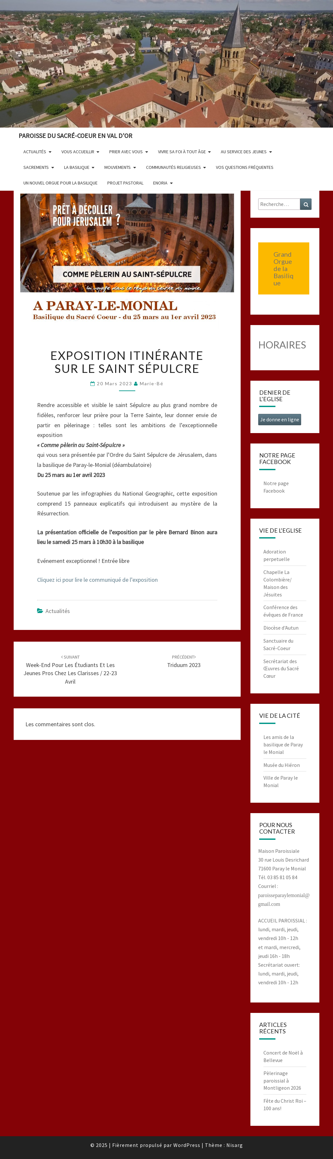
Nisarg (234, 1145)
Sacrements (36, 167)
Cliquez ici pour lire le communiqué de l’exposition (97, 579)
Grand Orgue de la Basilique (283, 268)
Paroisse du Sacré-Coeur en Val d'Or (75, 135)
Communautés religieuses (173, 167)
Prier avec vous (126, 152)
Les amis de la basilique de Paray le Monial (283, 744)
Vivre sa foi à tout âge (182, 152)
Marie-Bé (152, 383)
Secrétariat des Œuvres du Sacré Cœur (281, 668)
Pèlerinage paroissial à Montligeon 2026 (282, 1080)
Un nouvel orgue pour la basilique (60, 183)
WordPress (186, 1145)
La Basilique (76, 167)
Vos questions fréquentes (244, 167)
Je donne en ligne (279, 419)
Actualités (34, 152)
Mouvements (117, 167)
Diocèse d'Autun (281, 627)
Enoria (160, 183)
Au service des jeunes (244, 152)
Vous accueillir (77, 152)
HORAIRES (282, 344)
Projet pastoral (125, 183)
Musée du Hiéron (281, 765)
